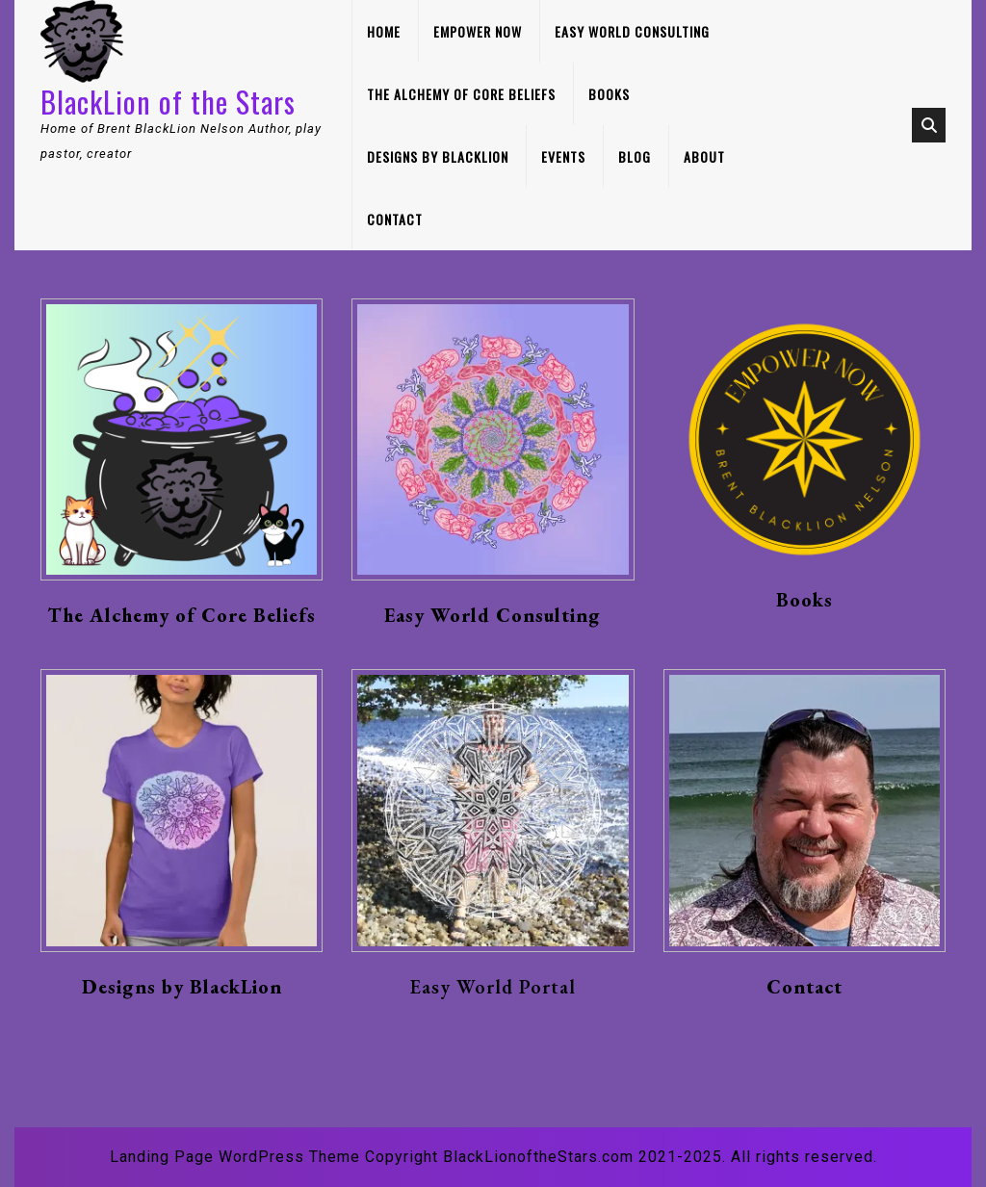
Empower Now (477, 31)
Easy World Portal (493, 986)
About (704, 156)
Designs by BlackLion (437, 156)
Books (609, 94)
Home (384, 31)
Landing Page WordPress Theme (235, 1157)
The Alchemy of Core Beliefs (461, 94)
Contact (395, 219)
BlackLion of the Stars (168, 101)
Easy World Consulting (632, 31)
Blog (634, 156)
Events (563, 156)
